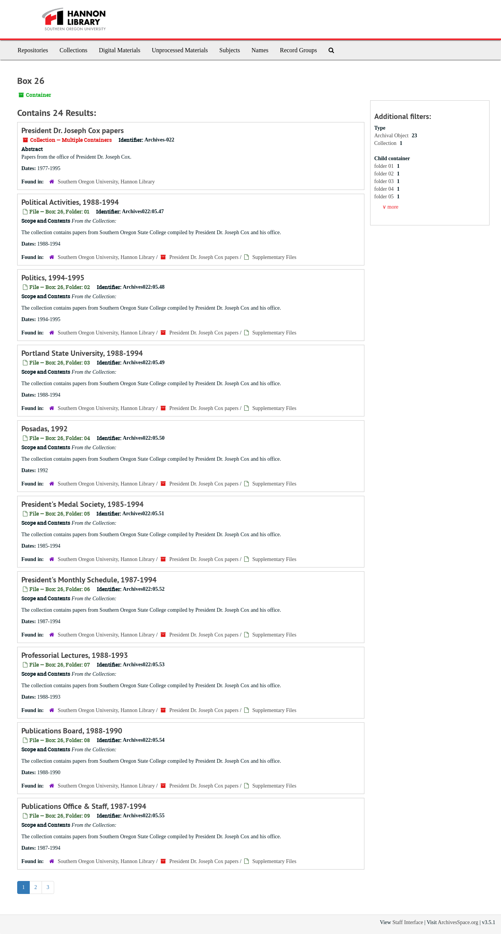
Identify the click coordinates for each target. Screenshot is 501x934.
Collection (386, 143)
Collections (73, 50)
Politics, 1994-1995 (52, 278)
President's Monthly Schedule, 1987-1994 (88, 580)
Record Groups (298, 50)
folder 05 (384, 196)
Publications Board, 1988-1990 (71, 731)
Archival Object (392, 135)
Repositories (33, 50)
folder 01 (384, 166)
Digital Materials (119, 50)
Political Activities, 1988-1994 (70, 202)
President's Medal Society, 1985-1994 (82, 504)
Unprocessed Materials (180, 50)
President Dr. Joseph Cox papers (72, 130)
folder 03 (384, 181)
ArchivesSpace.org (458, 922)
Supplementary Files (274, 257)
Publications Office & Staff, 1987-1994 (83, 806)
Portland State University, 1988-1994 (82, 353)
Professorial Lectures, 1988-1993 (74, 655)
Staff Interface (407, 922)
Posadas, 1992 (44, 429)
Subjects (229, 50)
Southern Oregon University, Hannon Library (106, 182)
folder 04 (384, 189)
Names (259, 50)
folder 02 (384, 174)
